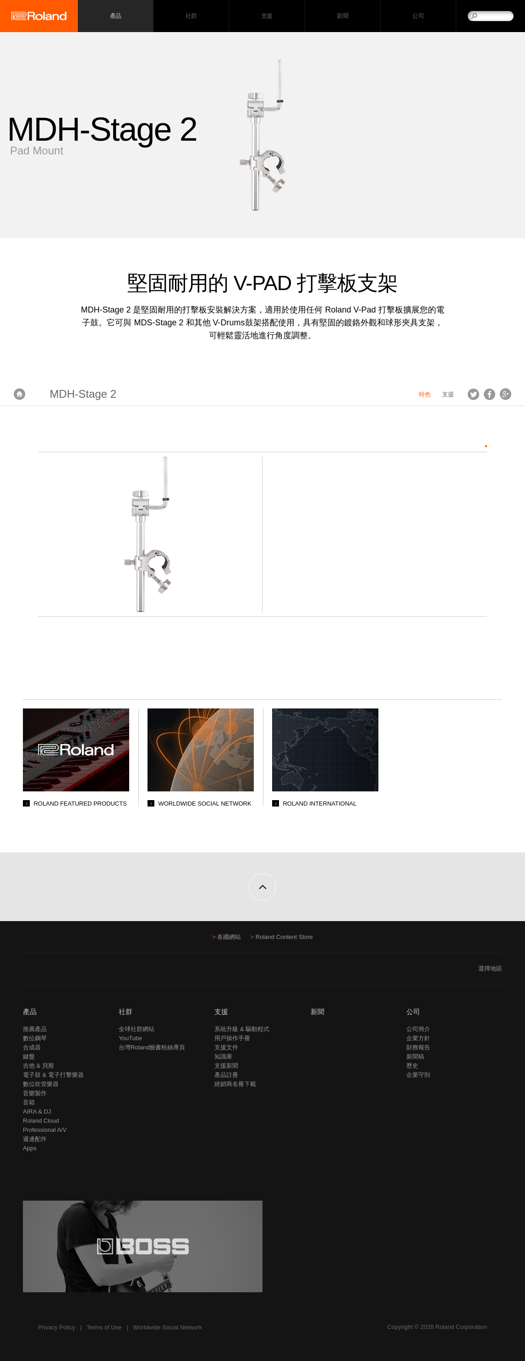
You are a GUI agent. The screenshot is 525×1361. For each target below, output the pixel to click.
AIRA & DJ (37, 1111)
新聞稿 (415, 1056)
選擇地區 (490, 968)
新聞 (342, 16)
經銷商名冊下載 (235, 1084)
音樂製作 (35, 1093)
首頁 (19, 394)
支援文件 (226, 1047)
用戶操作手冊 (232, 1038)
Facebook (489, 394)
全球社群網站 (136, 1029)
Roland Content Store (284, 936)
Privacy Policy (56, 1327)
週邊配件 (35, 1139)
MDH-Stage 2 (83, 394)
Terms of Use (104, 1327)
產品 (30, 1011)
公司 (418, 16)
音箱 (29, 1102)
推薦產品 (35, 1029)
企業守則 (418, 1074)
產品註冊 (226, 1074)
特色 (425, 394)
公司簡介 (418, 1029)
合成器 (32, 1047)
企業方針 (418, 1038)
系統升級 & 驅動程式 (241, 1029)
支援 (267, 16)
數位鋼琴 (35, 1038)
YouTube (130, 1038)
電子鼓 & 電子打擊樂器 (53, 1074)
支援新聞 (226, 1065)
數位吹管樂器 (41, 1084)
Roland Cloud (41, 1120)
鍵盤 (29, 1056)
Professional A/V (44, 1129)
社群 (191, 16)
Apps (30, 1148)
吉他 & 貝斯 (38, 1065)
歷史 (412, 1065)
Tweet (473, 394)
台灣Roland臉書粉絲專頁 (152, 1047)
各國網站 (229, 936)
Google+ (505, 394)
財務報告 (418, 1047)
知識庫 (223, 1056)
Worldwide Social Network (167, 1327)
